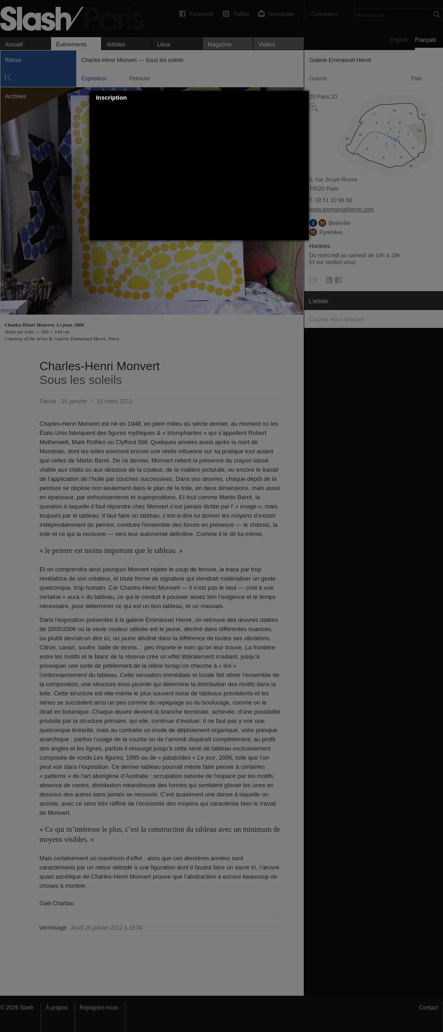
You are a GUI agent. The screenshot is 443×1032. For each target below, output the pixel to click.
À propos (56, 1007)
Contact (428, 1007)
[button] (302, 98)
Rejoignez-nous (99, 1007)
